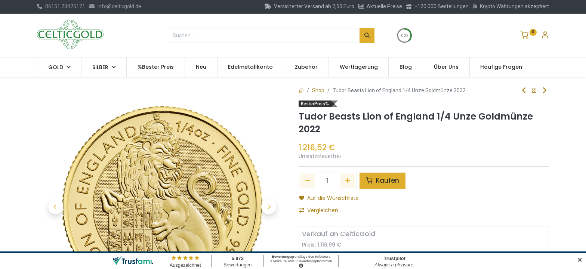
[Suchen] (367, 35)
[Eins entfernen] (307, 181)
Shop (318, 90)
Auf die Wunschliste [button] (329, 198)
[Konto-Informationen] (545, 36)
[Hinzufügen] (347, 181)
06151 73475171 (61, 6)
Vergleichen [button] (318, 210)
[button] (55, 186)
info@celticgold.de (115, 6)
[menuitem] (156, 67)
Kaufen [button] (382, 180)
